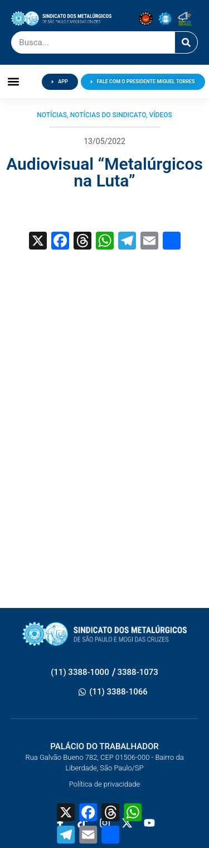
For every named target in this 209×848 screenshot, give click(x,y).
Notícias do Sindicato (108, 115)
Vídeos (160, 115)
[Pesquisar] (186, 42)
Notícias (52, 115)
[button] (13, 82)
